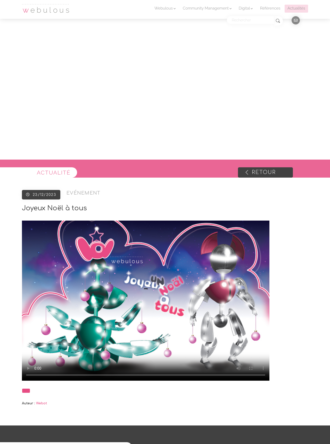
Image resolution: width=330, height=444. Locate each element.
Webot (41, 403)
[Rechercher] (250, 20)
